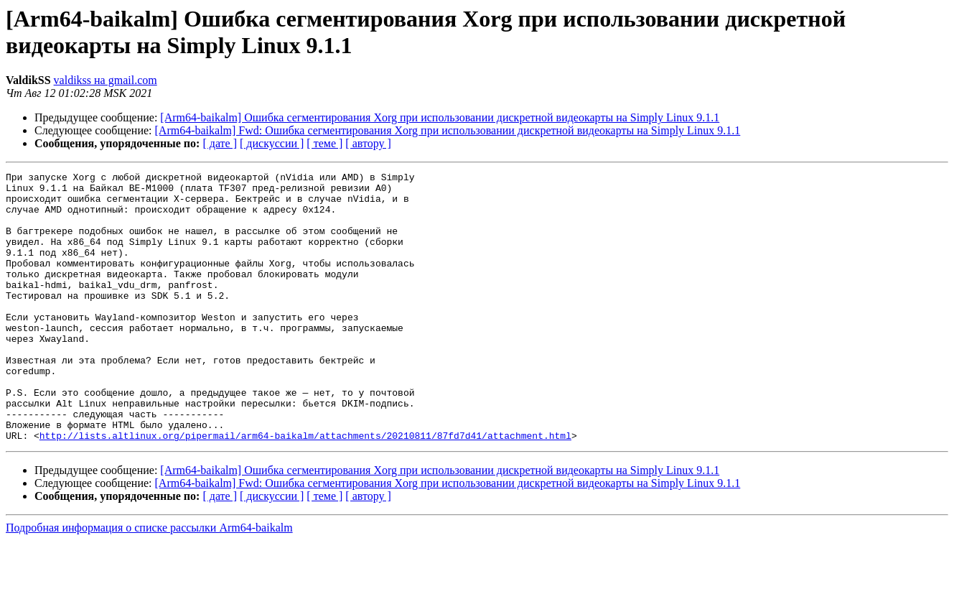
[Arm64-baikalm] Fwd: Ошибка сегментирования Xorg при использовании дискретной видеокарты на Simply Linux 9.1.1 (448, 130)
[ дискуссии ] (272, 143)
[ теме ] (324, 143)
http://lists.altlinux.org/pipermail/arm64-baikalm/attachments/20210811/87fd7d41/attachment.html (305, 489)
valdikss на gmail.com (105, 80)
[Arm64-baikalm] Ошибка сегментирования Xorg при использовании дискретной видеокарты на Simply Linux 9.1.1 (439, 117)
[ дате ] (219, 143)
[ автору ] (368, 143)
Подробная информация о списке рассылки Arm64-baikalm (149, 581)
